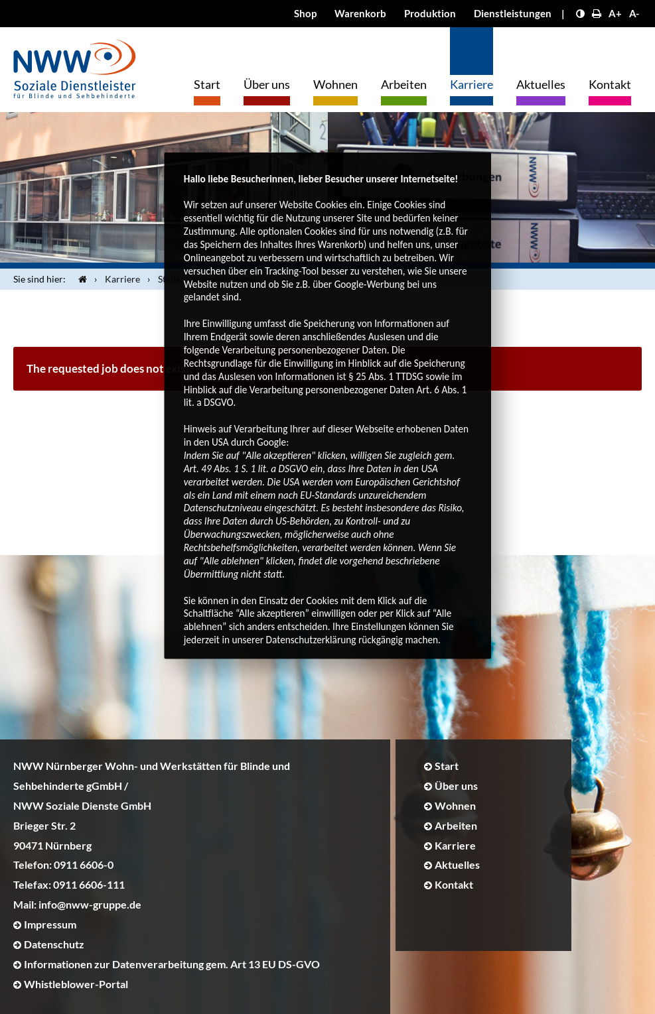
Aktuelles (540, 84)
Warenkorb (360, 13)
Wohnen (335, 84)
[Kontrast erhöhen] (580, 13)
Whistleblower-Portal (76, 984)
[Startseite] (80, 279)
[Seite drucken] (596, 13)
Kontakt (610, 84)
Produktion (430, 13)
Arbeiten (404, 84)
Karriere (471, 84)
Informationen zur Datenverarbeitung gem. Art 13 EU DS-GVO (172, 964)
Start (207, 84)
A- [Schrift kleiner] (634, 13)
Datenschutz (54, 944)
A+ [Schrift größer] (615, 13)
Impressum (50, 924)
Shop (305, 13)
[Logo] (74, 65)
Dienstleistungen (512, 13)
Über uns (267, 84)
